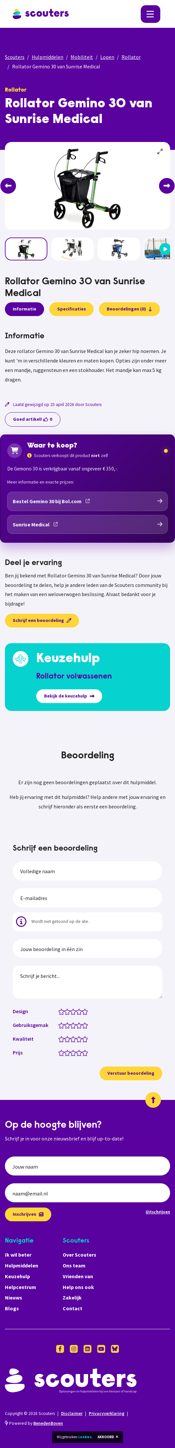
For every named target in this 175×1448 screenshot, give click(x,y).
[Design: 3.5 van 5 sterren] (77, 1011)
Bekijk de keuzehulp (69, 696)
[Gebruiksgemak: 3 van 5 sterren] (74, 1025)
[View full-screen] (160, 152)
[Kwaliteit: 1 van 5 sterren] (62, 1039)
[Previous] (8, 186)
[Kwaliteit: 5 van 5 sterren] (86, 1039)
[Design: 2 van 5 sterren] (68, 1011)
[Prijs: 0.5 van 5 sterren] (59, 1052)
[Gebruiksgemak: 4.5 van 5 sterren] (83, 1025)
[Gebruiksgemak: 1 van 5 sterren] (62, 1025)
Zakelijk (72, 1297)
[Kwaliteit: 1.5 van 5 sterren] (65, 1039)
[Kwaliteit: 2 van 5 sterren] (68, 1039)
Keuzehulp (17, 1276)
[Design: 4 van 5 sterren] (80, 1011)
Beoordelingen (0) (129, 309)
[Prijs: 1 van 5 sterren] (62, 1052)
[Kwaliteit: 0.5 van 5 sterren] (59, 1039)
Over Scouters (79, 1254)
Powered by (34, 1423)
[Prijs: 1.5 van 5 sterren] (65, 1052)
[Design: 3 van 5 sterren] (74, 1011)
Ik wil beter (18, 1254)
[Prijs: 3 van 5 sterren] (74, 1052)
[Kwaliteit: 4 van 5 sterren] (80, 1039)
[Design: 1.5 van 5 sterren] (65, 1011)
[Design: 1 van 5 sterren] (62, 1011)
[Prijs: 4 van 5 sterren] (80, 1052)
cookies (85, 1437)
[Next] (167, 186)
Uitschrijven (158, 1211)
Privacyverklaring (106, 1413)
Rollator (131, 57)
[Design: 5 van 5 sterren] (86, 1011)
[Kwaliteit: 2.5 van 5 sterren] (71, 1039)
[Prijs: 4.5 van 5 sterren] (83, 1052)
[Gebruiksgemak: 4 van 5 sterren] (80, 1025)
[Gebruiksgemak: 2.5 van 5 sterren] (71, 1025)
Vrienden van (78, 1276)
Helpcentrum (20, 1287)
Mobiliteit (82, 57)
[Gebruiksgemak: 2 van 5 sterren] (68, 1025)
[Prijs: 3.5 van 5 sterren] (77, 1052)
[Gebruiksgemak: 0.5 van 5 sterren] (59, 1025)
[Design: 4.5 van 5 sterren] (83, 1011)
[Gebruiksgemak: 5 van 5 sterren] (86, 1025)
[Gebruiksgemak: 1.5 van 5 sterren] (65, 1025)
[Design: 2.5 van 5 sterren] (71, 1011)
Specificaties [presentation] (71, 309)
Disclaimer (72, 1413)
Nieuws (13, 1297)
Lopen (107, 57)
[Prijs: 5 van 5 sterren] (86, 1052)
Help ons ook (78, 1287)
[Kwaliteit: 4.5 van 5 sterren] (83, 1039)
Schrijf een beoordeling (42, 620)
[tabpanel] (87, 358)
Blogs (12, 1308)
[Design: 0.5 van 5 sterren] (59, 1011)
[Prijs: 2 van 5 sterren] (68, 1052)
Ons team (74, 1265)
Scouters (14, 57)
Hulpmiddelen (47, 57)
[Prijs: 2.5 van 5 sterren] (71, 1052)
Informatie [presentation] (24, 309)
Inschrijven (28, 1214)
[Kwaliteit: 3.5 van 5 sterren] (77, 1039)
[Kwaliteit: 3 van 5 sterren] (74, 1039)
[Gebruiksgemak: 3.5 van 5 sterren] (77, 1025)
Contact (72, 1308)
